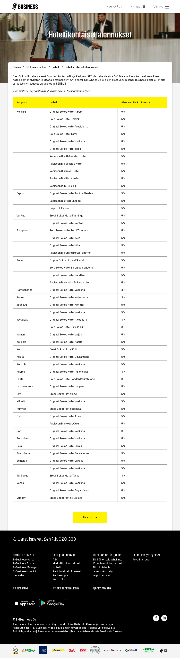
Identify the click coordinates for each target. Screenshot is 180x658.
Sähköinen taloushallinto (107, 559)
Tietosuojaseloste (39, 624)
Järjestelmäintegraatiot (107, 563)
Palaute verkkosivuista (101, 627)
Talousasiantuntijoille (107, 555)
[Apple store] (26, 603)
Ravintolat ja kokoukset (67, 571)
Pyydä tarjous (140, 559)
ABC (55, 559)
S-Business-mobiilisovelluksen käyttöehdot (59, 627)
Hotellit (56, 67)
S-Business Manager (25, 567)
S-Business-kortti (23, 559)
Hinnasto (18, 575)
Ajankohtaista (102, 588)
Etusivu (17, 67)
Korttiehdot (77, 624)
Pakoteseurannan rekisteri (53, 631)
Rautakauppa (61, 575)
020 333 (67, 539)
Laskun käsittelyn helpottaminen (103, 573)
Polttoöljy (59, 579)
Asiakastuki (20, 588)
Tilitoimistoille (101, 567)
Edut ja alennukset (37, 67)
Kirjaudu (138, 6)
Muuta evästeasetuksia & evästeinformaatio (98, 631)
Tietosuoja (19, 624)
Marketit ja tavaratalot (66, 563)
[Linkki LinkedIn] (164, 618)
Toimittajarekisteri (24, 631)
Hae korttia (114, 6)
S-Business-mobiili (24, 571)
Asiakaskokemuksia (66, 588)
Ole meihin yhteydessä (147, 555)
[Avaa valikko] (162, 6)
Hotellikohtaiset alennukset (81, 67)
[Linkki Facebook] (157, 618)
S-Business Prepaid (24, 563)
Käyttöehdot (60, 624)
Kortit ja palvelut (23, 555)
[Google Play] (53, 603)
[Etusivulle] (25, 6)
